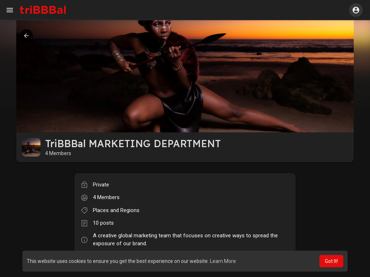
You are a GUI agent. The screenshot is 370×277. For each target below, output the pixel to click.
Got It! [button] (331, 261)
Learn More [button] (223, 261)
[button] (356, 10)
